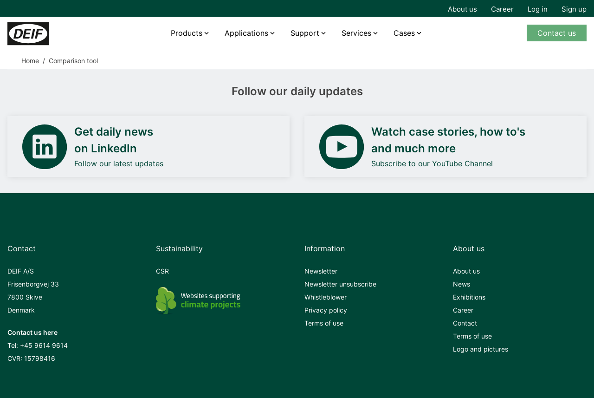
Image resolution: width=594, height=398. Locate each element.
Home (30, 61)
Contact (465, 323)
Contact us (556, 33)
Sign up (574, 9)
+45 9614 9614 (44, 345)
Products (186, 33)
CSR (162, 271)
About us (462, 9)
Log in (538, 9)
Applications (246, 33)
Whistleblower (325, 297)
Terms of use (323, 323)
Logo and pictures (480, 349)
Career (502, 9)
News (461, 284)
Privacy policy (325, 310)
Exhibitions (469, 297)
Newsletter (320, 271)
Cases (404, 33)
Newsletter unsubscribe (340, 284)
